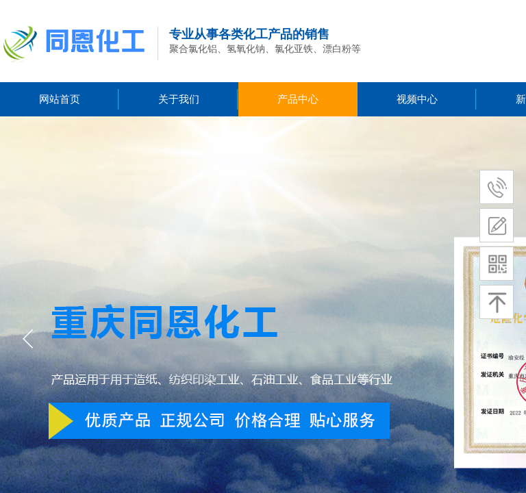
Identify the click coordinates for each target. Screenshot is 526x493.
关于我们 (178, 99)
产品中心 (297, 99)
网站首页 (59, 99)
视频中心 (417, 99)
